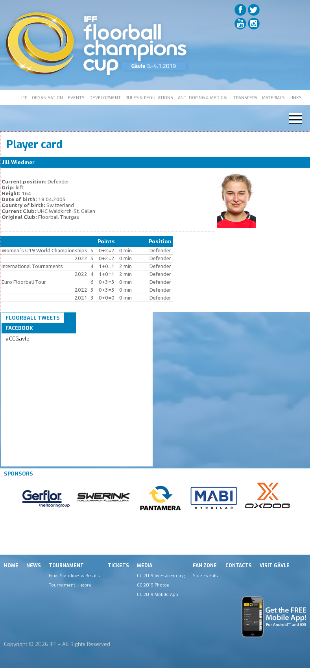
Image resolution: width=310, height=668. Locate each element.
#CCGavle (18, 338)
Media (144, 566)
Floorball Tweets (33, 318)
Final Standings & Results (74, 575)
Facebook (19, 328)
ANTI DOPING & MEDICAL (203, 97)
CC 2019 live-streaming (161, 575)
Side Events (205, 575)
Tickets (118, 566)
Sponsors (18, 473)
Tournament (66, 566)
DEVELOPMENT (105, 97)
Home (11, 566)
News (33, 566)
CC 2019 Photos (153, 585)
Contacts (238, 566)
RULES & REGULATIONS (149, 97)
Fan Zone (205, 566)
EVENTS (76, 97)
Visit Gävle (275, 566)
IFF (24, 97)
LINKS (296, 97)
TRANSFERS (245, 97)
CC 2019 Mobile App (157, 594)
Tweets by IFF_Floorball (37, 348)
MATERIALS (273, 97)
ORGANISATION (47, 97)
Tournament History (70, 585)
